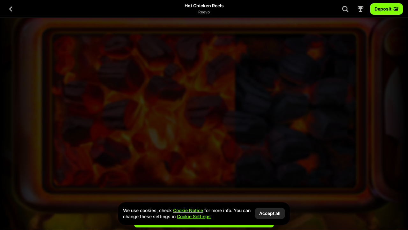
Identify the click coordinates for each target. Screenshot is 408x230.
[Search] (345, 9)
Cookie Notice (188, 210)
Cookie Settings (194, 216)
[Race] (360, 9)
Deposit (386, 9)
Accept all (269, 213)
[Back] (11, 9)
